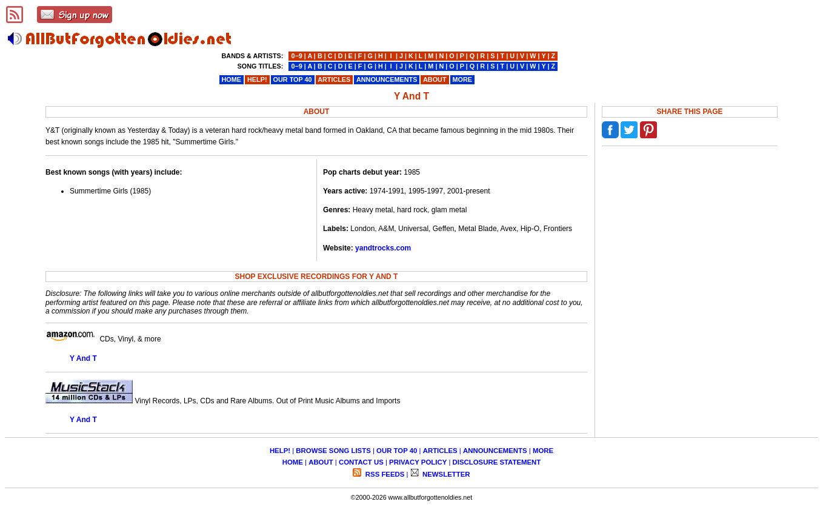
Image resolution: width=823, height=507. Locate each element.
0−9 (296, 55)
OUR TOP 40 (396, 450)
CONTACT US (361, 462)
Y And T (83, 358)
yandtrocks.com (383, 248)
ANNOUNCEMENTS (495, 450)
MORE (543, 450)
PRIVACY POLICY (418, 462)
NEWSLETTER (445, 474)
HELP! (280, 450)
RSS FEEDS (384, 474)
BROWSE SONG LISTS (333, 450)
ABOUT (320, 462)
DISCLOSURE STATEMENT (497, 462)
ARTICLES (440, 450)
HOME (292, 462)
